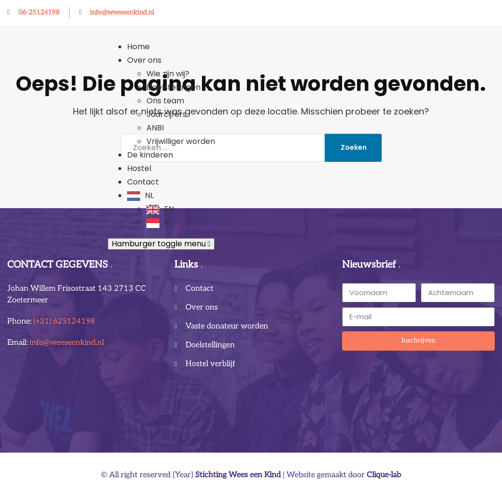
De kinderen (150, 154)
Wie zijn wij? (167, 73)
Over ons (144, 60)
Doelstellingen (173, 87)
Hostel (139, 168)
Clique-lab (384, 475)
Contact (143, 181)
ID (168, 222)
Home (138, 46)
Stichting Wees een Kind (238, 475)
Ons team (165, 100)
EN (169, 208)
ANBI (155, 127)
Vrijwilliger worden (180, 141)
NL (149, 195)
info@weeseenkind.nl (66, 342)
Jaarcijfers (166, 114)
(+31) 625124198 (64, 321)
